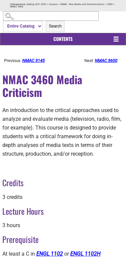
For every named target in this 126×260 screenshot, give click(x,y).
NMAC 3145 (33, 60)
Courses (53, 4)
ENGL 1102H (85, 254)
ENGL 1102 (49, 254)
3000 (110, 4)
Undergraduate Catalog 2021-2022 (28, 4)
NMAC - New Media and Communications (82, 4)
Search (55, 26)
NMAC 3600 (106, 60)
